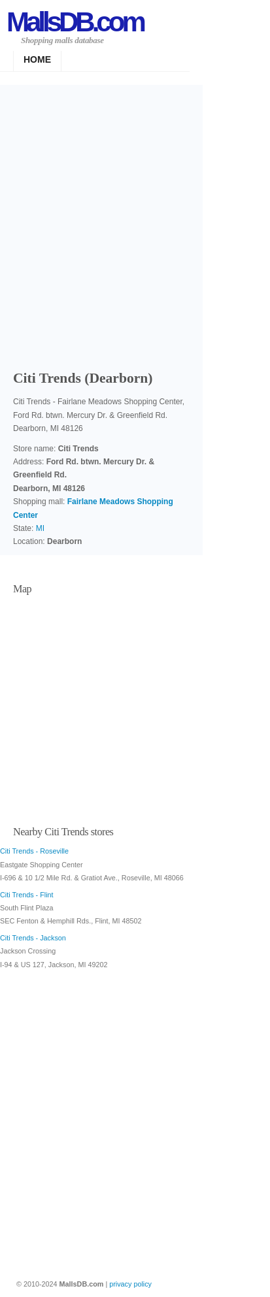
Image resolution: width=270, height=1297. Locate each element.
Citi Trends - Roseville (34, 851)
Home (37, 59)
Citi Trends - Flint (27, 895)
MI (40, 528)
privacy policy (130, 1284)
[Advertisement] (135, 223)
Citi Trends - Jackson (33, 938)
